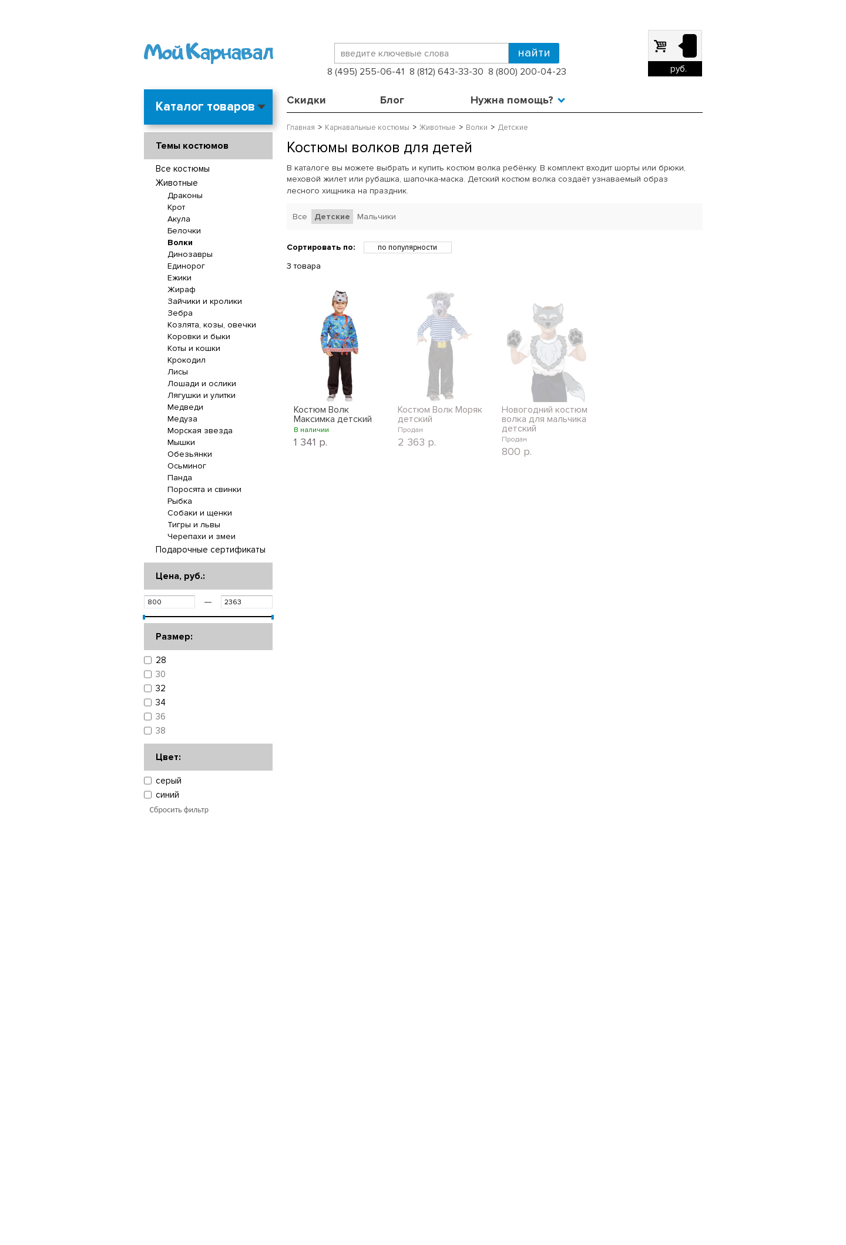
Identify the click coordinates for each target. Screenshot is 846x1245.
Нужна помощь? (512, 99)
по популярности (407, 247)
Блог (392, 99)
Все (300, 217)
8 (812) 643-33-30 (446, 71)
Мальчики (376, 217)
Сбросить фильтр (179, 810)
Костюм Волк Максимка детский (333, 414)
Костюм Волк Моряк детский (440, 414)
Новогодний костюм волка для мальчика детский (545, 419)
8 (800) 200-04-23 (527, 71)
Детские (332, 217)
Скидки (306, 99)
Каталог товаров (205, 106)
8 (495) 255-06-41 (365, 71)
